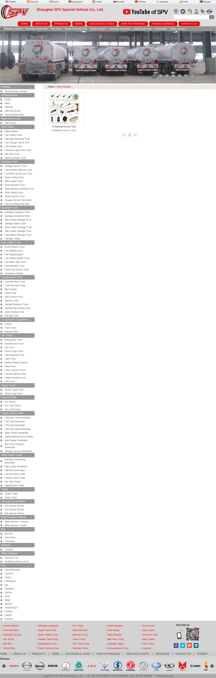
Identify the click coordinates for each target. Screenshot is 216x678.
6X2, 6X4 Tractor (13, 405)
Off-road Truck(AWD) (17, 501)
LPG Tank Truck (81, 643)
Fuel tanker (161, 28)
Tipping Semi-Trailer (14, 485)
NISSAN (9, 107)
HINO (7, 103)
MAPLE (8, 604)
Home (51, 87)
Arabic (97, 2)
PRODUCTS (61, 23)
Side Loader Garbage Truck (18, 231)
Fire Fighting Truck (13, 250)
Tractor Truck (17, 397)
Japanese (162, 2)
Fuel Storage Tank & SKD (17, 142)
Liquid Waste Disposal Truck (18, 170)
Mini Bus (9, 533)
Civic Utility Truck (17, 242)
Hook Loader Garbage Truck (18, 227)
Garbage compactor (119, 28)
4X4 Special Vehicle (14, 506)
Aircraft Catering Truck (15, 374)
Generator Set (11, 558)
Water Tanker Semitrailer (16, 433)
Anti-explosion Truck (118, 648)
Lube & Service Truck (15, 370)
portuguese (75, 2)
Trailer (17, 489)
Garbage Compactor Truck (17, 212)
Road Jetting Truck (14, 192)
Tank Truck (17, 126)
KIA (6, 585)
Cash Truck (10, 359)
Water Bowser (11, 131)
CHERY (8, 615)
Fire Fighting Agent (14, 254)
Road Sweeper (115, 625)
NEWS (78, 23)
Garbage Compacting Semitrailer (15, 461)
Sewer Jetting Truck (14, 177)
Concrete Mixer (11, 630)
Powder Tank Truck (48, 639)
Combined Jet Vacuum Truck (18, 173)
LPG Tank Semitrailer (15, 425)
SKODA (8, 592)
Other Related (17, 553)
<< (124, 135)
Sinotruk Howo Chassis (16, 91)
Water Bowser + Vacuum (16, 521)
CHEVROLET (11, 607)
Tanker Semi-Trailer (17, 413)
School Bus (10, 537)
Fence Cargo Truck (14, 351)
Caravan (17, 545)
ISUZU (8, 99)
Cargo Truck (17, 385)
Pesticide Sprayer (12, 634)
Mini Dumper (11, 289)
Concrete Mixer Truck (15, 281)
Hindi (183, 2)
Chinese (140, 2)
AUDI (7, 596)
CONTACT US (189, 23)
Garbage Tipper (115, 643)
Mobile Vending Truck (15, 377)
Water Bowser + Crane (15, 525)
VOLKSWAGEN (12, 570)
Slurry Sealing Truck (14, 312)
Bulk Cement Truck (14, 297)
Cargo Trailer (11, 497)
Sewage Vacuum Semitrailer (18, 451)
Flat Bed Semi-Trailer (15, 470)
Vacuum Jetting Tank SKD (17, 204)
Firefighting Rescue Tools (17, 561)
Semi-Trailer (148, 639)
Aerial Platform (11, 625)
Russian (118, 2)
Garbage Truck (17, 207)
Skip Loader (148, 630)
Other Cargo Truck (13, 393)
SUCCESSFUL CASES (101, 23)
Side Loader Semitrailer (16, 466)
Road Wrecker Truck (14, 266)
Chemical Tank (150, 634)
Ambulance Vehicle (14, 273)
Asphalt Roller (11, 331)
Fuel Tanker (113, 630)
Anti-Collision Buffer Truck (17, 258)
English (11, 2)
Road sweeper (98, 28)
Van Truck (17, 335)
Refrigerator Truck (13, 340)
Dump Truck (10, 293)
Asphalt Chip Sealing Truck (18, 308)
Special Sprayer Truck (15, 158)
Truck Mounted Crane (15, 285)
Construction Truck (17, 277)
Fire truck (56, 28)
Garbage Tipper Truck (15, 223)
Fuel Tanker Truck (13, 135)
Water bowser (178, 28)
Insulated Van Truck (14, 343)
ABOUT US (41, 23)
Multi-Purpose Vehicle (17, 517)
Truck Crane (11, 328)
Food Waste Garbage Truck (18, 235)
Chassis (17, 86)
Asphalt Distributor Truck (16, 304)
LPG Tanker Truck (13, 146)
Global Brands (17, 95)
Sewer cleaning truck (76, 28)
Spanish (32, 2)
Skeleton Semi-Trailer (15, 478)
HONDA (8, 611)
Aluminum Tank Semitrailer (17, 417)
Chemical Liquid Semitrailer (18, 429)
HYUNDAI (9, 589)
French (54, 2)
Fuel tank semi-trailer (37, 28)
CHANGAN (10, 581)
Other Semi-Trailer (17, 455)
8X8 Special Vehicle (14, 513)
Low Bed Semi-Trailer (15, 474)
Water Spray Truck (13, 181)
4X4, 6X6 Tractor (13, 409)
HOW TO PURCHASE (133, 23)
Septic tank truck (142, 28)
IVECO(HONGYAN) (14, 114)
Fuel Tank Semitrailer (15, 421)
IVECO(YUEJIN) (13, 111)
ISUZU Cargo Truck (14, 390)
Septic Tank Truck (47, 630)
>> (135, 135)
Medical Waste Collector (16, 362)
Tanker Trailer (11, 493)
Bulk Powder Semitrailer (16, 440)
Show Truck (10, 366)
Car (17, 565)
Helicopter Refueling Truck (17, 139)
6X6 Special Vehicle (14, 509)
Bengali (205, 2)
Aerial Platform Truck (15, 247)
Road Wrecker (80, 630)
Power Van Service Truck (17, 269)
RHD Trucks (10, 123)
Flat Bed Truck (12, 316)
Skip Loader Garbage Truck (18, 219)
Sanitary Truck (17, 161)
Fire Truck (78, 625)
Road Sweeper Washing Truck (19, 189)
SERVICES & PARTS (138, 653)
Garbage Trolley (12, 238)
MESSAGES (162, 653)
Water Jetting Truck (48, 634)
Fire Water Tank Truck (15, 262)
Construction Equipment (17, 319)
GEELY (8, 577)
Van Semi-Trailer (13, 481)
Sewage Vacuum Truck (16, 166)
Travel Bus (10, 541)
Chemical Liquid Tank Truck (18, 150)
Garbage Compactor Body (17, 216)
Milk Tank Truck (12, 154)
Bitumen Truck (12, 300)
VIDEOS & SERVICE (163, 23)
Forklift (8, 324)
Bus (17, 529)
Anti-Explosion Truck (14, 355)
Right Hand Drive (17, 118)
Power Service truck (48, 648)
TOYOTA (9, 573)
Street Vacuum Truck (15, 196)
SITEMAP (202, 653)
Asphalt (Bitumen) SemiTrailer (19, 436)
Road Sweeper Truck (15, 185)
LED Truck (10, 381)
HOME (24, 23)
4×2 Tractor (10, 402)
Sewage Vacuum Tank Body (18, 200)
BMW (7, 600)
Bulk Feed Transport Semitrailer (14, 446)
